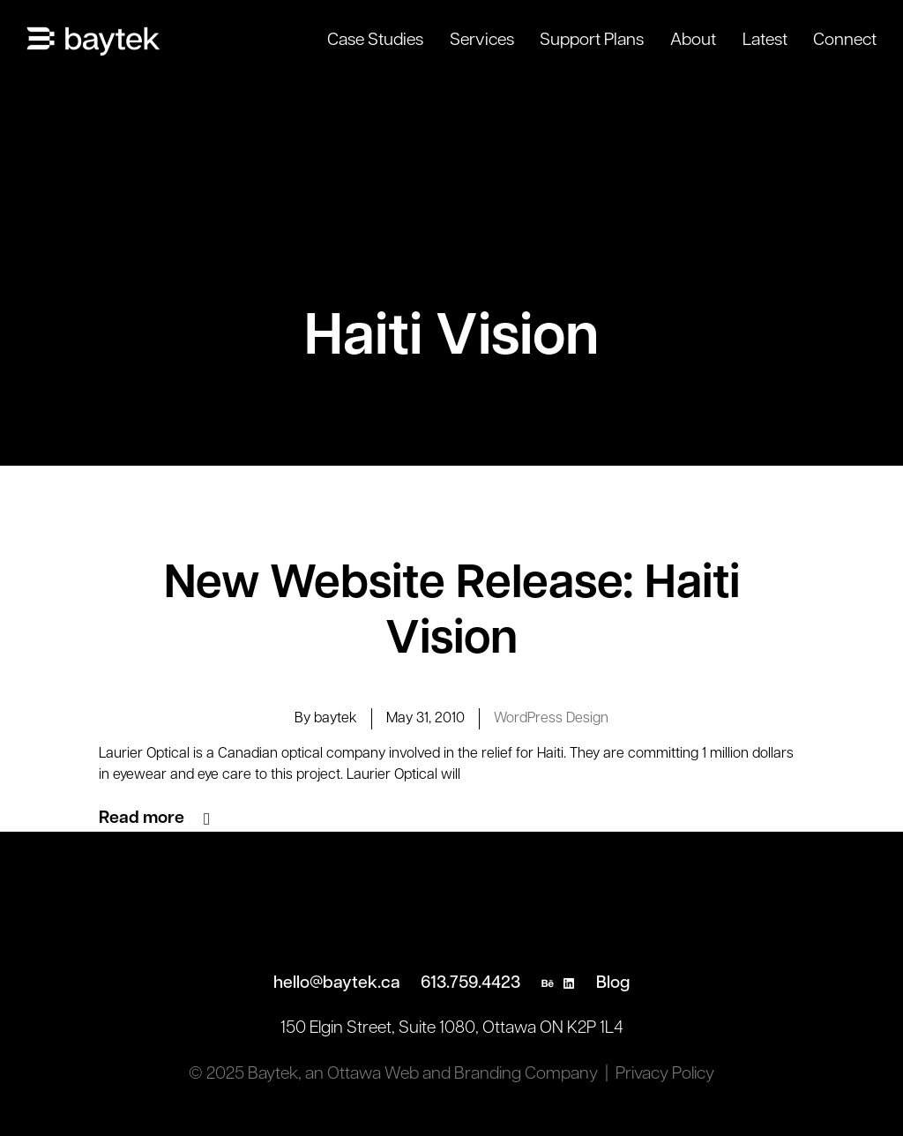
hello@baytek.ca (336, 983)
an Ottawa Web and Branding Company (451, 1074)
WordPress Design (551, 719)
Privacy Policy (665, 1074)
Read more (141, 818)
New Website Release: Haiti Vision (452, 613)
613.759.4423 (470, 983)
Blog (613, 983)
